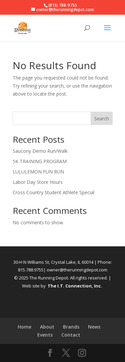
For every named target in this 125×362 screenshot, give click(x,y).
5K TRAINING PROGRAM (40, 161)
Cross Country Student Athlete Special (53, 192)
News (94, 327)
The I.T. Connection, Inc (74, 286)
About (47, 327)
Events (45, 335)
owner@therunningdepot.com (77, 270)
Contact (70, 335)
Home (24, 327)
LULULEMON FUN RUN (38, 171)
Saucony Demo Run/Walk (40, 151)
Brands (71, 327)
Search (101, 118)
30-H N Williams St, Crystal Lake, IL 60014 (53, 262)
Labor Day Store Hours (38, 182)
